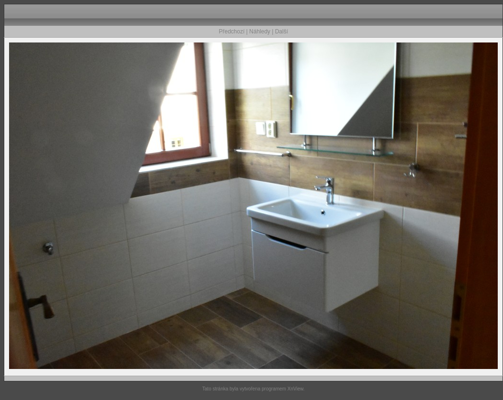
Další (281, 31)
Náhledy (259, 31)
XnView (295, 388)
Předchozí (232, 31)
